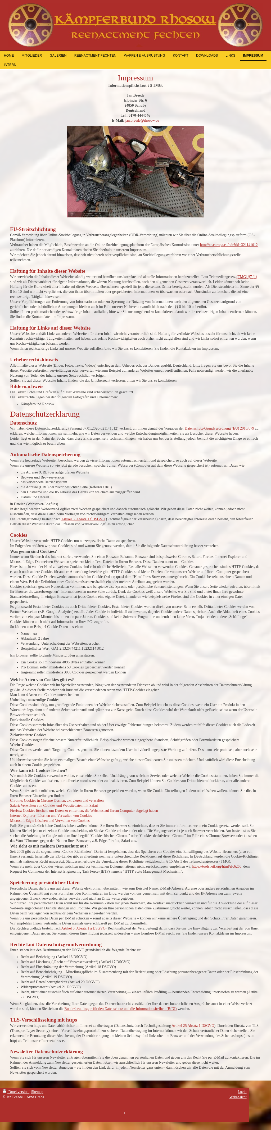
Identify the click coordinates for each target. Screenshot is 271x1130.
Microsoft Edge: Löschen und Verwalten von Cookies (50, 821)
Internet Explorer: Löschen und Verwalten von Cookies (51, 816)
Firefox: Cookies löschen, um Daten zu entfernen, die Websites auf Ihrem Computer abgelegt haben (84, 811)
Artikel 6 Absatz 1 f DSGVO (83, 519)
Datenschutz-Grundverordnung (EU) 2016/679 (219, 428)
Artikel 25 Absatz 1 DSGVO (193, 1026)
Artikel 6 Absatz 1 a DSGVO (83, 928)
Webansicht (238, 1097)
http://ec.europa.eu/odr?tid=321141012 (229, 245)
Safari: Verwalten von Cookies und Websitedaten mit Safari (54, 806)
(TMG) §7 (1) (247, 277)
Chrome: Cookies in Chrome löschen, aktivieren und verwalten (57, 801)
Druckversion (16, 1092)
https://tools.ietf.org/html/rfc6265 (216, 866)
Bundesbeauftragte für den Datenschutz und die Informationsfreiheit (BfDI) (120, 1009)
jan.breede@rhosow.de (142, 120)
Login (242, 1092)
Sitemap (37, 1092)
